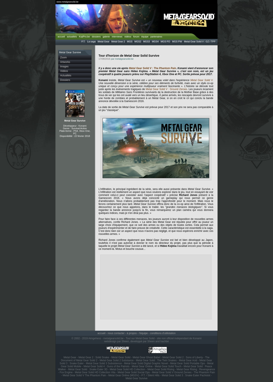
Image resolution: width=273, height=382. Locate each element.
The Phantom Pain (204, 372)
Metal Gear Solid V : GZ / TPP (199, 41)
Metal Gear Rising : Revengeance (196, 369)
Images (64, 66)
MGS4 (155, 41)
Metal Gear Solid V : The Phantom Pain (152, 68)
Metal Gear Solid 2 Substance (117, 360)
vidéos (127, 36)
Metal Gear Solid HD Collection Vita (95, 372)
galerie (106, 36)
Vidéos (64, 71)
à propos (132, 333)
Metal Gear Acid (188, 360)
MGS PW (177, 41)
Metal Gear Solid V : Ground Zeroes (166, 89)
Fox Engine (66, 372)
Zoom (63, 57)
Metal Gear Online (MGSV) (123, 375)
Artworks (65, 62)
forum (136, 36)
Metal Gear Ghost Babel (146, 357)
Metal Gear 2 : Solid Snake (93, 357)
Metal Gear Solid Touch (168, 366)
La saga (91, 41)
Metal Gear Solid (120, 357)
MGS (129, 41)
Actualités (65, 75)
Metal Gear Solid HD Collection (127, 369)
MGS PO (165, 41)
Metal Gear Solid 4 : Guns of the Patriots (106, 366)
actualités (72, 36)
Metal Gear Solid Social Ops (134, 372)
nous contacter (116, 333)
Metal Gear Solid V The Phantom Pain (84, 375)
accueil (61, 36)
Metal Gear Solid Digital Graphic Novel (146, 363)
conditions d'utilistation (163, 333)
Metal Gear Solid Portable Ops (187, 363)
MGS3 (146, 41)
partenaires (156, 36)
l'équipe (143, 333)
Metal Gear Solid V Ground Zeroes (172, 372)
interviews (117, 36)
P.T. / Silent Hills (150, 375)
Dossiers (65, 79)
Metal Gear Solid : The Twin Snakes (156, 360)
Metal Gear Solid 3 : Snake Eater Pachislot (186, 375)
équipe (144, 36)
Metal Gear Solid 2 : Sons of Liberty (183, 357)
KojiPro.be (84, 36)
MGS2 (137, 41)
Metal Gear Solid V (201, 80)
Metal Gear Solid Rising (160, 369)
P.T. (83, 41)
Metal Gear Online (142, 366)
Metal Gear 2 (118, 41)
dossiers (96, 36)
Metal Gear (103, 41)
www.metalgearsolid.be (67, 2)
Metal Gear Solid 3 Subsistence (104, 363)
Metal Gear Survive (74, 120)
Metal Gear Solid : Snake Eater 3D (87, 369)
